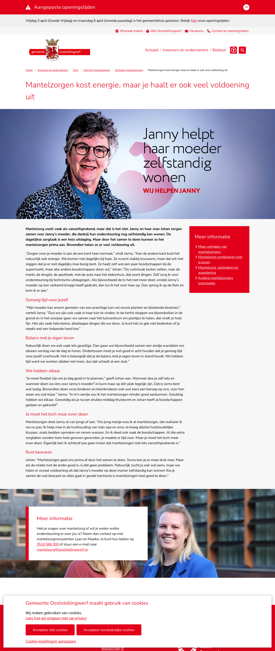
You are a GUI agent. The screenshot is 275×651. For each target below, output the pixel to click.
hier (194, 20)
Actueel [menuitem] (152, 50)
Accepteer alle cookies (50, 629)
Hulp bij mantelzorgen (96, 70)
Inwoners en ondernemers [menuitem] (185, 50)
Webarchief (112, 648)
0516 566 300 (48, 544)
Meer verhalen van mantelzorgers (212, 249)
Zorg (76, 70)
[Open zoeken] (242, 50)
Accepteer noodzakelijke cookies (109, 629)
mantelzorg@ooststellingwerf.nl (62, 549)
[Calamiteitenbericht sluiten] (246, 7)
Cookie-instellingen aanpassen (51, 641)
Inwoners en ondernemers (53, 70)
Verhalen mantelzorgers (129, 70)
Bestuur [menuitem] (219, 50)
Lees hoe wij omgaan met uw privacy (56, 618)
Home (29, 70)
